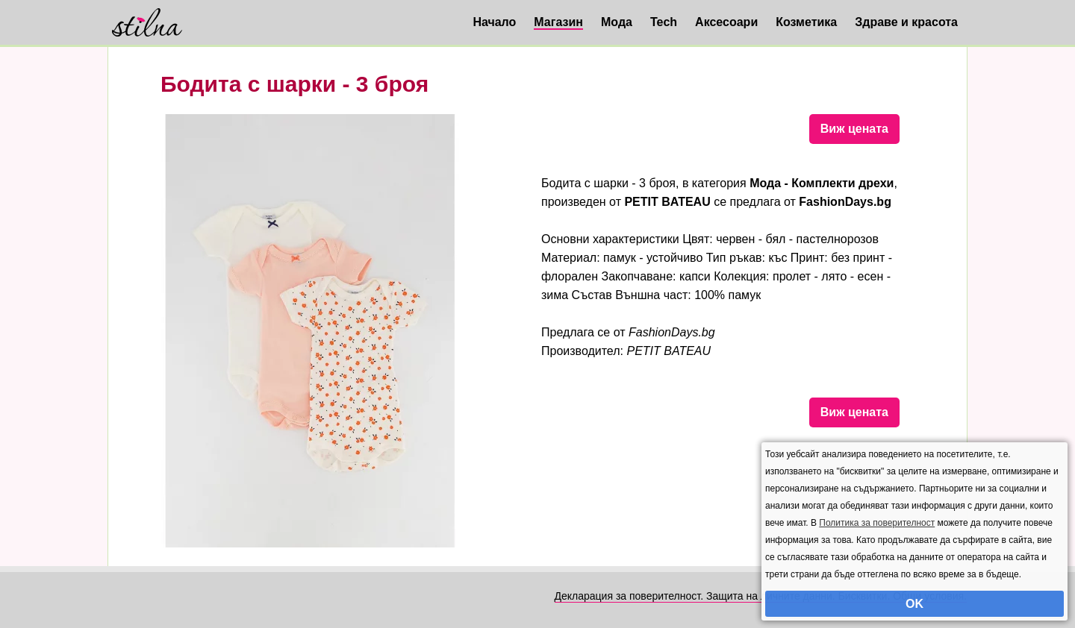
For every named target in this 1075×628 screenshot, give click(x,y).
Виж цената (854, 128)
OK (914, 603)
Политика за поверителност (877, 523)
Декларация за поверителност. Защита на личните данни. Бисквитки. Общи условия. (761, 596)
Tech (663, 22)
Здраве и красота (906, 22)
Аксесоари (726, 22)
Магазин (558, 22)
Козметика (806, 22)
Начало (494, 22)
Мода (616, 22)
